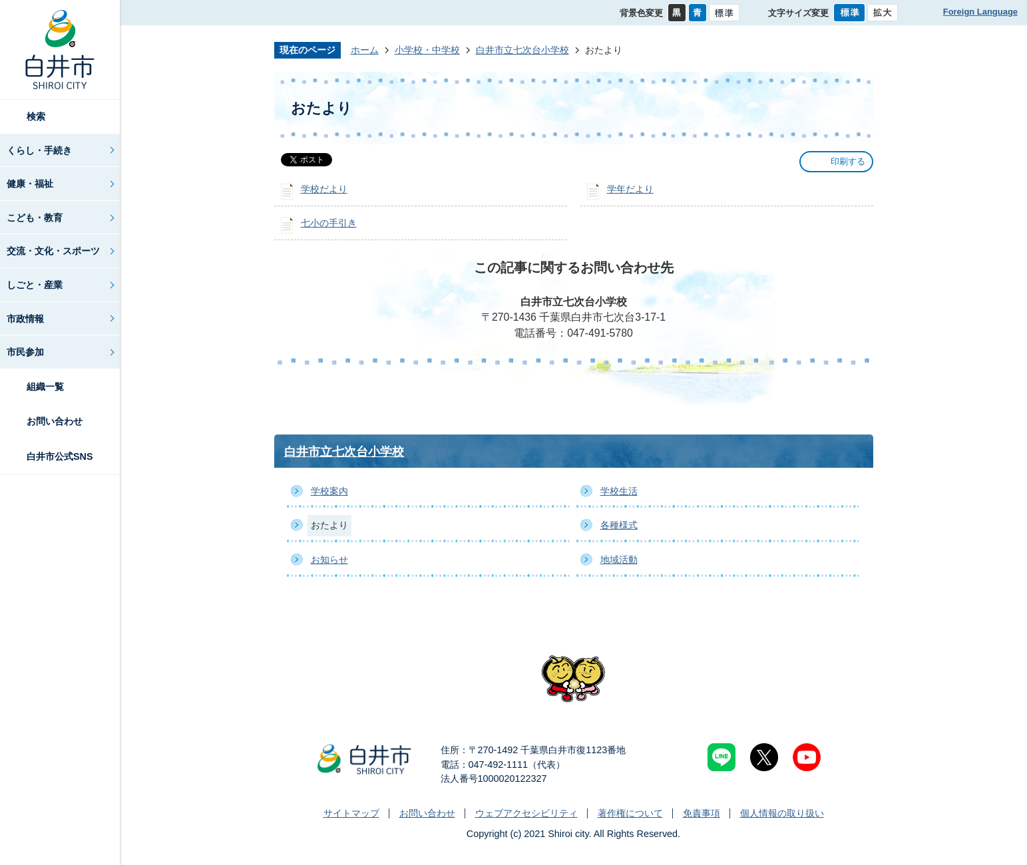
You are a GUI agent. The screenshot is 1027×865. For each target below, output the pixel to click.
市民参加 (25, 352)
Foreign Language (980, 12)
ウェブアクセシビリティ (526, 813)
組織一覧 (45, 386)
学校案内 (329, 491)
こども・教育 (35, 217)
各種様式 (619, 525)
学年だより (630, 189)
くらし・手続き (39, 150)
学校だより (324, 189)
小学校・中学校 (427, 50)
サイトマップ (351, 813)
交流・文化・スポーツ (53, 251)
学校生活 (619, 491)
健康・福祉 (30, 183)
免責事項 (701, 813)
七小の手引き (329, 223)
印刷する (848, 161)
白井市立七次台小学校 (522, 50)
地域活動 (619, 559)
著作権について (630, 813)
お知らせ (329, 559)
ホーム (365, 50)
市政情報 (25, 318)
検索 (36, 116)
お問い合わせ (55, 421)
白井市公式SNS (60, 456)
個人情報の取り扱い (782, 813)
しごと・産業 (35, 284)
